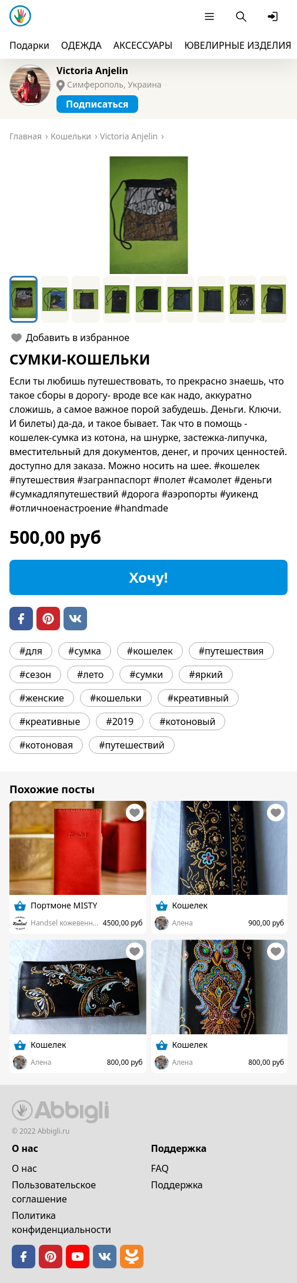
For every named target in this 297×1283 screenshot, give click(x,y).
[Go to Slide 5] (148, 299)
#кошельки (116, 697)
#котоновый (187, 721)
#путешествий (132, 745)
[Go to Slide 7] (211, 299)
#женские (41, 697)
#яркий (206, 674)
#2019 (120, 721)
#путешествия (231, 650)
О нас (24, 1168)
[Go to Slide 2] (55, 299)
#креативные (49, 721)
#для (30, 650)
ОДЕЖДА (81, 45)
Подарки (29, 45)
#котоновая (46, 745)
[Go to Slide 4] (117, 299)
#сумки (146, 674)
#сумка (84, 650)
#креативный (198, 697)
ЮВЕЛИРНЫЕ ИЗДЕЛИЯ (237, 45)
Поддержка (177, 1184)
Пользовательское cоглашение (54, 1191)
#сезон (35, 674)
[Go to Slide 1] (23, 299)
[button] (148, 215)
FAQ (160, 1168)
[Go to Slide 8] (242, 299)
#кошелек (150, 650)
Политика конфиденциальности (61, 1222)
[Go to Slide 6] (180, 299)
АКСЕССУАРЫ (143, 45)
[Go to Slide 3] (86, 299)
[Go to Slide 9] (273, 299)
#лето (90, 674)
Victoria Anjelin (92, 70)
